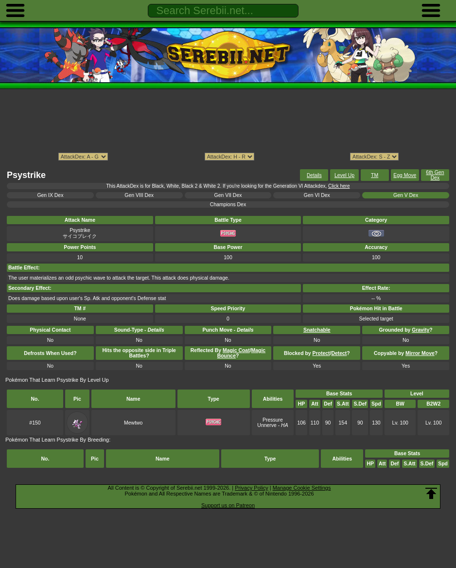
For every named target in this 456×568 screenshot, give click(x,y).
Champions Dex (228, 204)
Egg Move (404, 175)
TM (374, 175)
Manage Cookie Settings (302, 488)
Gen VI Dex (317, 195)
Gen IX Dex (50, 195)
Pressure (273, 420)
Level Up (344, 175)
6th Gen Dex (435, 175)
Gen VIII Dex (139, 195)
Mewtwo (133, 423)
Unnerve (266, 425)
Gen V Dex (405, 195)
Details (314, 175)
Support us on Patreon (228, 505)
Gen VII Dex (228, 195)
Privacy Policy (251, 488)
